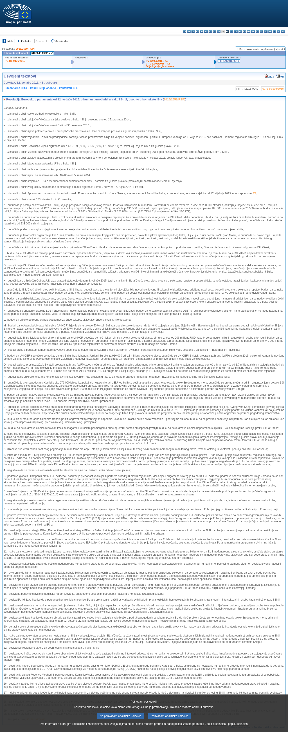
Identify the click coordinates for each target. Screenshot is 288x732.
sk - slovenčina (270, 31)
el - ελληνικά (210, 31)
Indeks (10, 41)
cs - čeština (193, 31)
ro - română (266, 31)
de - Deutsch (201, 31)
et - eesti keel (206, 31)
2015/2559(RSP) (25, 48)
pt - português (261, 31)
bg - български (184, 31)
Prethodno (26, 41)
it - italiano (231, 31)
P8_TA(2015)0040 (228, 61)
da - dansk (197, 31)
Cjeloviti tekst (61, 41)
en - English (214, 31)
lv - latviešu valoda (236, 31)
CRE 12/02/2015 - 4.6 (158, 63)
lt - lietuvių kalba (240, 31)
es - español (189, 31)
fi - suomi (278, 31)
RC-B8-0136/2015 (15, 61)
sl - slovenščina (274, 31)
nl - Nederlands (253, 31)
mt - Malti (248, 31)
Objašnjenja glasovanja (160, 66)
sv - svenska (283, 31)
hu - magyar (244, 31)
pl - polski (257, 31)
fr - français (218, 31)
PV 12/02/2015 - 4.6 (157, 61)
